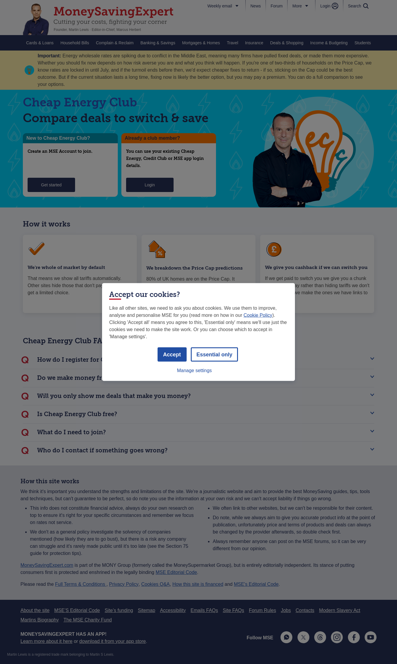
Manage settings (194, 370)
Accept (172, 355)
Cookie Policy (258, 315)
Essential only (214, 355)
